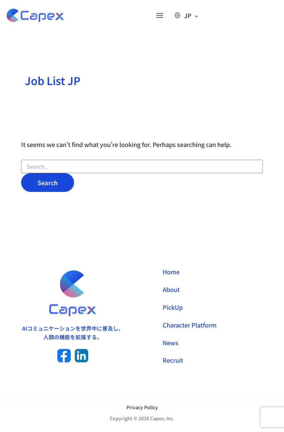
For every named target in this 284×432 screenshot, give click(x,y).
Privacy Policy (142, 407)
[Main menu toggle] (161, 16)
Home (171, 271)
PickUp (173, 307)
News (170, 342)
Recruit (173, 360)
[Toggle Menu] (196, 17)
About (171, 289)
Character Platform (190, 324)
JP (189, 16)
